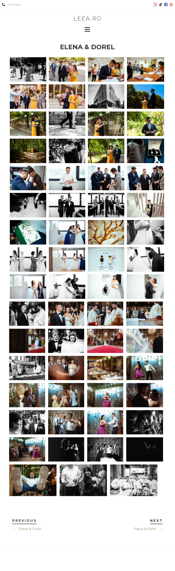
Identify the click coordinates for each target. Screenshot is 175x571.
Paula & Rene (148, 529)
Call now (11, 4)
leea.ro (87, 18)
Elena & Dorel (27, 529)
